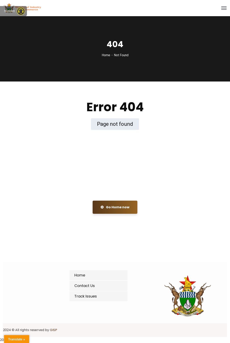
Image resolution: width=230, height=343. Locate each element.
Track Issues (85, 296)
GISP (53, 330)
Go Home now (115, 207)
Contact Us (84, 285)
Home (106, 55)
